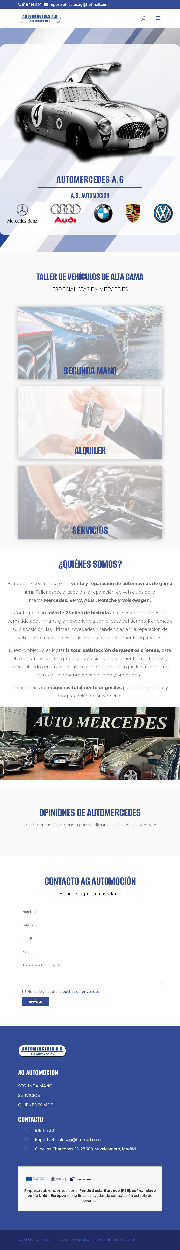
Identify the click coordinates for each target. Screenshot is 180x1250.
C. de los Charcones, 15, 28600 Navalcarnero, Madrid (85, 1149)
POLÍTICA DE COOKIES (117, 1240)
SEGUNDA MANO (90, 370)
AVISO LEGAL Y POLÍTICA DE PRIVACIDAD (55, 1240)
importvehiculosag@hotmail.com (68, 1139)
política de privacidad (80, 991)
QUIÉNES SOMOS (35, 1105)
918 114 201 (31, 4)
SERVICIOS (90, 530)
